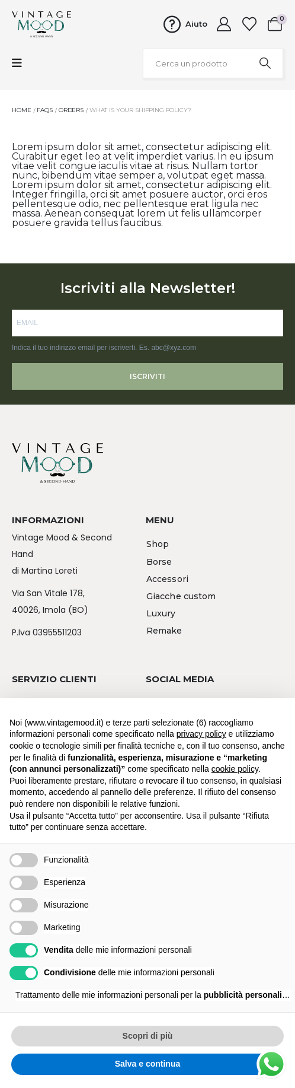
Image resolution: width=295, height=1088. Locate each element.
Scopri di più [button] (148, 1036)
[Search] (265, 63)
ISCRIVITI (147, 376)
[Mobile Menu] (17, 63)
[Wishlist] (249, 24)
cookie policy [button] (234, 769)
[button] (157, 544)
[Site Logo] (41, 24)
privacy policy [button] (201, 734)
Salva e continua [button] (147, 1063)
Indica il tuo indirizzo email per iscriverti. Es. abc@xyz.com (104, 347)
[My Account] (224, 24)
